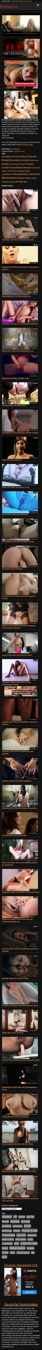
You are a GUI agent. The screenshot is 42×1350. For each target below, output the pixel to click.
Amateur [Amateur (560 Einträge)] (6, 156)
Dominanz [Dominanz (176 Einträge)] (34, 160)
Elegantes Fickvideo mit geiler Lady (15, 378)
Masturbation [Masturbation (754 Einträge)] (9, 177)
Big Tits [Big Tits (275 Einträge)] (26, 156)
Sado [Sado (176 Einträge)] (34, 178)
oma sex (29, 1)
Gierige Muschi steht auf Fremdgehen (16, 212)
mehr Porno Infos (8, 138)
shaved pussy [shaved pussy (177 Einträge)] (8, 182)
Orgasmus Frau (19, 151)
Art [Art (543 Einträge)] (13, 156)
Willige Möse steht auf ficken (13, 1033)
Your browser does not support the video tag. (21, 24)
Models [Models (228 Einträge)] (21, 178)
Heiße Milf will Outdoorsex (12, 460)
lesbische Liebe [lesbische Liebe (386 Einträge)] (25, 174)
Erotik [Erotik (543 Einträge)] (5, 163)
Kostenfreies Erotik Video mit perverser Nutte (19, 1171)
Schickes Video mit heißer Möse (14, 405)
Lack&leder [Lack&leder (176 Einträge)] (7, 174)
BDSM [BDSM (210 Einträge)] (18, 156)
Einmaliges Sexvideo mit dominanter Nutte (18, 240)
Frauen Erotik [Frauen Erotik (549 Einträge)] (29, 1230)
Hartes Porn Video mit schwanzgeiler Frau (17, 351)
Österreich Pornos (17, 1)
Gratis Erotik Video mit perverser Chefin (17, 655)
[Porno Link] (21, 48)
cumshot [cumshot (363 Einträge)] (24, 160)
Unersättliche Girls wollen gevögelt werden (18, 542)
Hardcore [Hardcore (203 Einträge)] (35, 168)
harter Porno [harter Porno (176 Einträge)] (7, 171)
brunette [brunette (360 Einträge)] (15, 160)
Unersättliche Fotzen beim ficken (14, 835)
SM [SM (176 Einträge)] (16, 182)
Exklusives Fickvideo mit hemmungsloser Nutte (20, 1005)
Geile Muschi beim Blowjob (12, 569)
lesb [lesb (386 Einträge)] (15, 174)
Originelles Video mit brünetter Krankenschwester (20, 892)
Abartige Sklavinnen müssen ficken (15, 978)
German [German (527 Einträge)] (26, 167)
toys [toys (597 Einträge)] (20, 181)
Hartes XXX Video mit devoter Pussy (15, 487)
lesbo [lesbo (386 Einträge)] (37, 174)
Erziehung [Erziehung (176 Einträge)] (13, 164)
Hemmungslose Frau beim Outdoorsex (16, 296)
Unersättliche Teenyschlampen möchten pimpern (20, 433)
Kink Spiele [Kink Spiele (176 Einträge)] (19, 171)
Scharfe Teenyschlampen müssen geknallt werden (21, 1060)
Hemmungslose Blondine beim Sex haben (17, 1144)
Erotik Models (15, 149)
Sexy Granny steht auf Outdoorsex (15, 514)
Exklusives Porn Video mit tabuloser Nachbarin (19, 808)
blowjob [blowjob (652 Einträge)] (6, 160)
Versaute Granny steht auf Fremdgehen (16, 781)
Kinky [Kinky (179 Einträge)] (27, 171)
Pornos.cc (9, 6)
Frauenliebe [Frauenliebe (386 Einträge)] (15, 167)
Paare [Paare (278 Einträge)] (28, 178)
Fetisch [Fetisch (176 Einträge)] (21, 164)
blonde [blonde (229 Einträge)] (33, 156)
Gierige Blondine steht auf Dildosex (15, 1117)
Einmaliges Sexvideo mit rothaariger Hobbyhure (20, 324)
